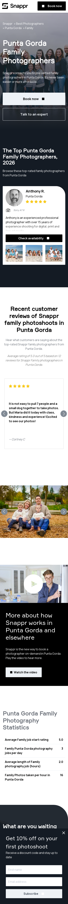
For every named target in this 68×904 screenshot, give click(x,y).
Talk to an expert (34, 114)
